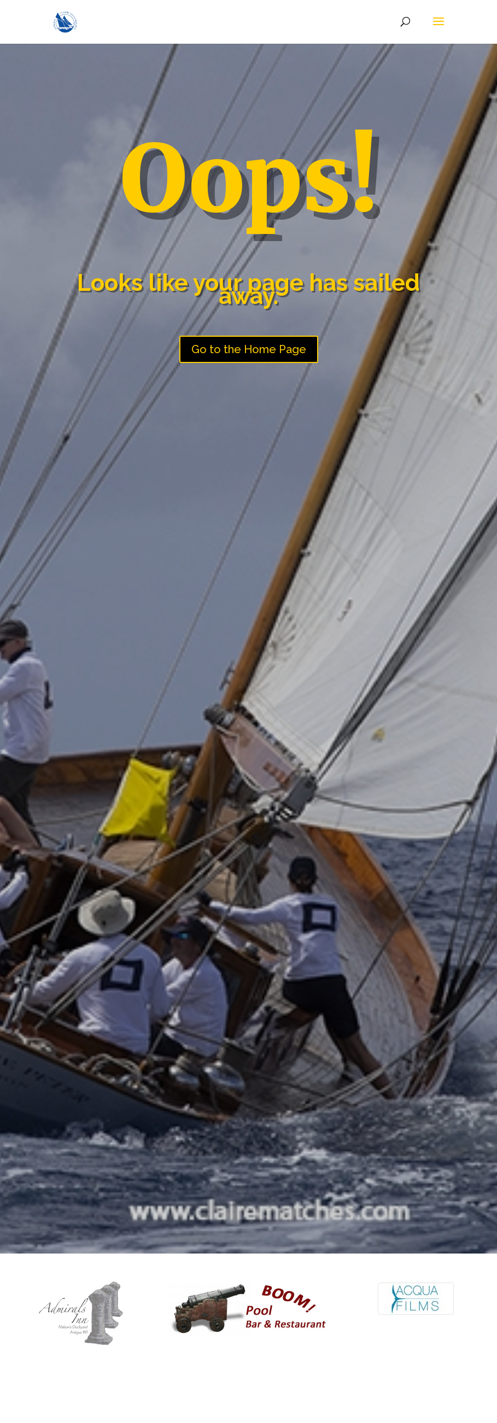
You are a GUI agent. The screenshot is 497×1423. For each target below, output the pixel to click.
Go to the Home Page (248, 349)
